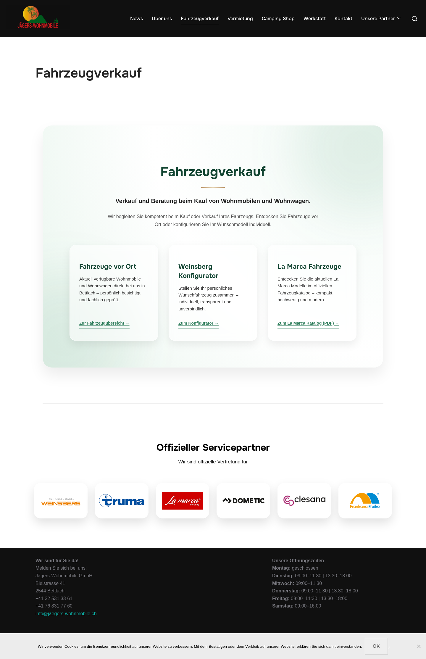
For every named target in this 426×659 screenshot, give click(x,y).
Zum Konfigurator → (198, 323)
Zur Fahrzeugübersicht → (104, 323)
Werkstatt (315, 18)
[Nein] (419, 646)
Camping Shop (278, 18)
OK (376, 646)
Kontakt (343, 18)
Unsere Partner (381, 18)
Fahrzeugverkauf (200, 18)
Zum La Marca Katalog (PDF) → (308, 323)
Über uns (162, 18)
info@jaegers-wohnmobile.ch (66, 613)
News (136, 18)
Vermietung (240, 18)
